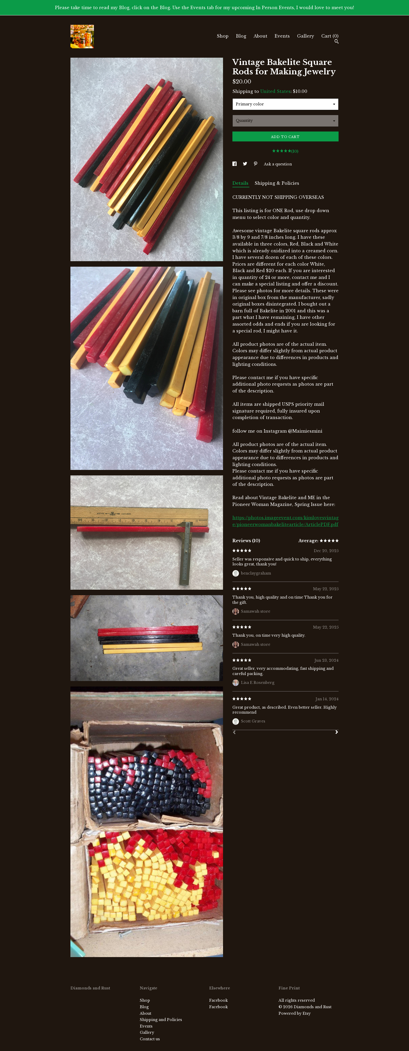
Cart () (330, 36)
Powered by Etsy (295, 1013)
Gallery (305, 36)
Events (282, 36)
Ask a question (278, 164)
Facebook (218, 1000)
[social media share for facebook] (235, 164)
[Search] (337, 42)
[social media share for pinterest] (256, 164)
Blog (241, 36)
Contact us (150, 1039)
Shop (222, 36)
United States (275, 91)
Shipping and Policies (161, 1019)
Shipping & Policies (277, 183)
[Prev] (234, 733)
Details (240, 183)
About (260, 36)
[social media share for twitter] (245, 164)
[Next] (337, 732)
